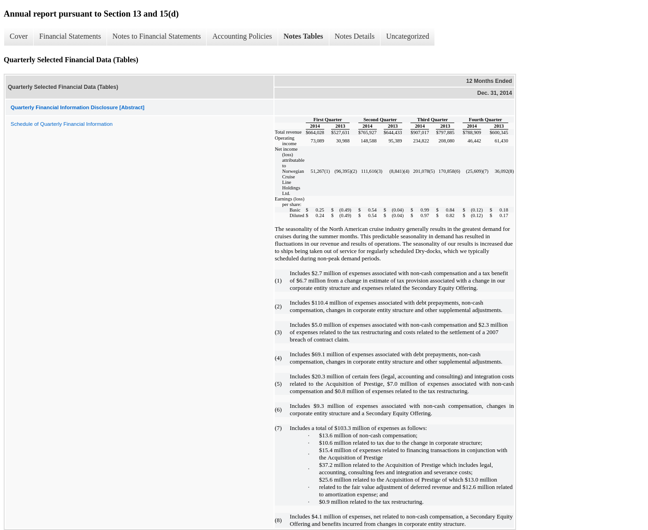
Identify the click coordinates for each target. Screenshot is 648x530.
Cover (19, 36)
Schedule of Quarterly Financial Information (62, 124)
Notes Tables (303, 36)
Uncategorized (407, 36)
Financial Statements (70, 36)
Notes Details (355, 36)
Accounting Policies (242, 36)
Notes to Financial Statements (157, 36)
